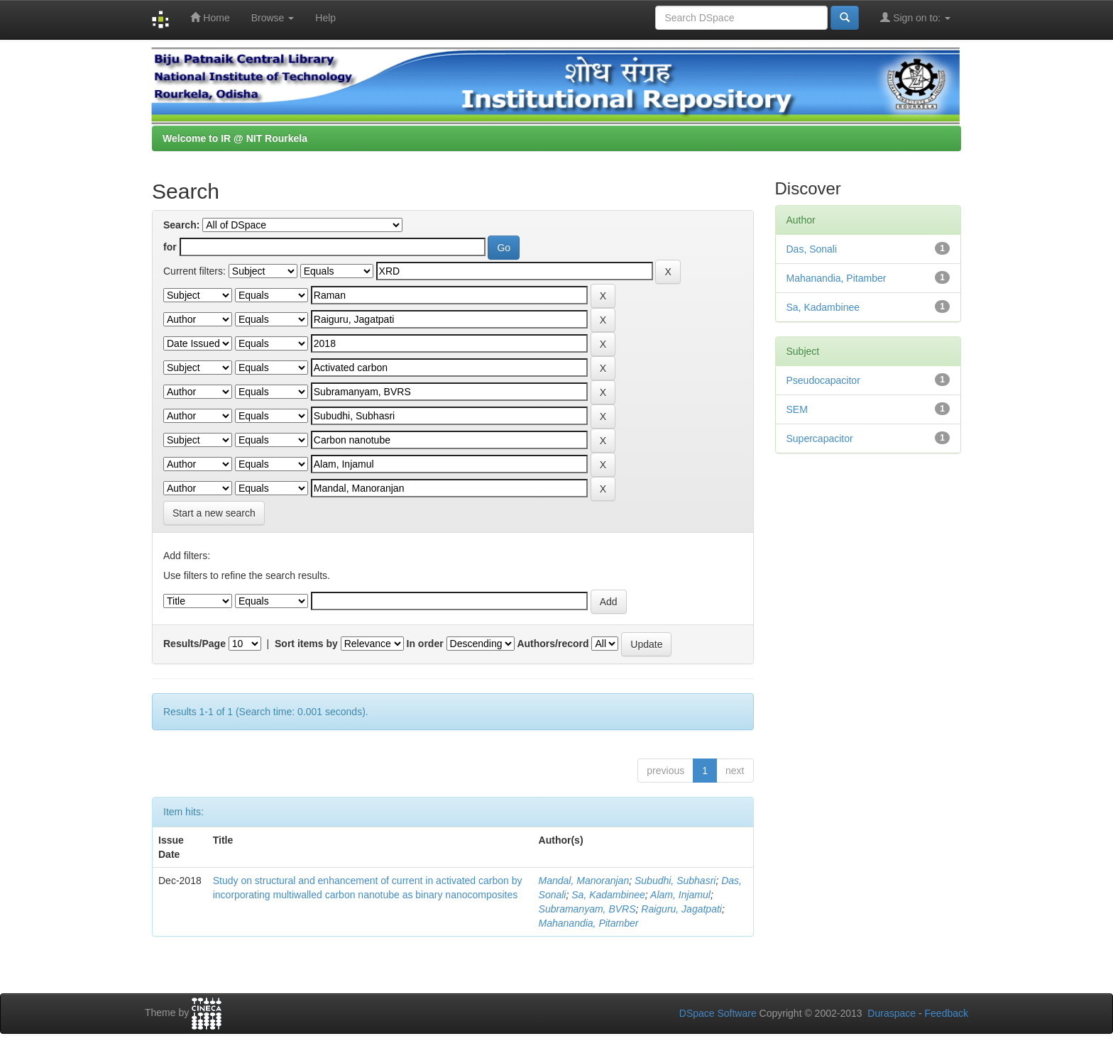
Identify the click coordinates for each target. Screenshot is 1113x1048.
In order (425, 643)
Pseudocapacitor (823, 380)
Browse (273, 17)
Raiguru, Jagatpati (681, 909)
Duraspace (891, 1013)
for (170, 247)
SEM (797, 409)
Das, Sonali (812, 249)
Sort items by (306, 643)
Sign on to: (915, 17)
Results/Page (194, 643)
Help (325, 17)
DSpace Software (718, 1013)
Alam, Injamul (680, 894)
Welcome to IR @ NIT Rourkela (235, 138)
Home (209, 17)
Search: (181, 225)
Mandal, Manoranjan (584, 880)
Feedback (946, 1013)
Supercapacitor (819, 438)
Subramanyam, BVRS (587, 909)
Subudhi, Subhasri (675, 880)
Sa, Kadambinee (608, 894)
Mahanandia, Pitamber (589, 923)
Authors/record (552, 643)
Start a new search (214, 513)
